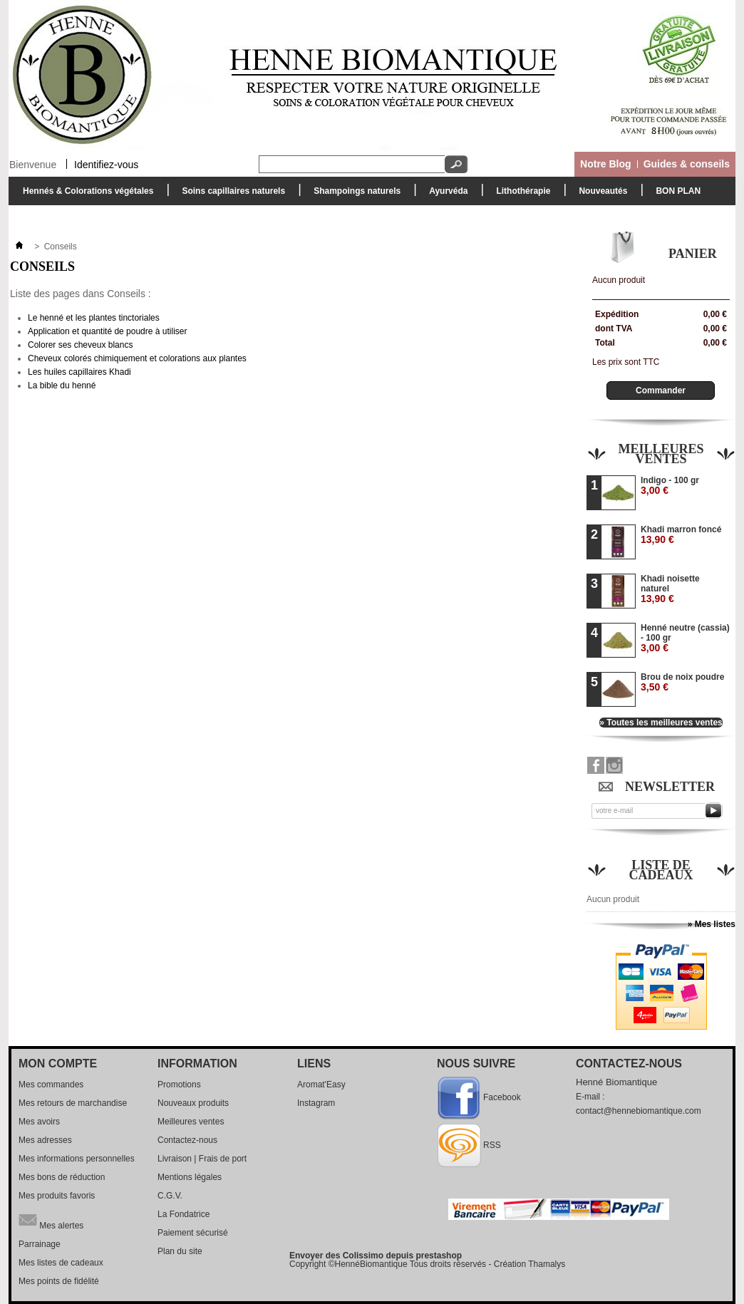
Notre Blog (605, 164)
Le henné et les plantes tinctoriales (94, 318)
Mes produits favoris (57, 1195)
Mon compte (58, 1063)
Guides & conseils (687, 164)
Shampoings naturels (353, 195)
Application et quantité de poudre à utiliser (107, 331)
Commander (661, 390)
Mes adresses (45, 1140)
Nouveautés (603, 191)
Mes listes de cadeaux (61, 1262)
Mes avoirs (39, 1121)
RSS (492, 1145)
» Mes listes (711, 924)
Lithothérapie (519, 195)
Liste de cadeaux (661, 870)
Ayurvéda (444, 195)
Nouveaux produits (193, 1103)
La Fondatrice (183, 1214)
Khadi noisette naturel (670, 589)
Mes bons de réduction (62, 1177)
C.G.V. (169, 1196)
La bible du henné (61, 385)
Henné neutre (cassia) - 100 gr (685, 638)
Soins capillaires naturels (230, 195)
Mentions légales (189, 1177)
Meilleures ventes (660, 454)
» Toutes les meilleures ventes (661, 723)
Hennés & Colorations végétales (84, 195)
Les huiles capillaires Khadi (79, 372)
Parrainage (40, 1244)
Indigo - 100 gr (670, 485)
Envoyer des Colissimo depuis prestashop (375, 1256)
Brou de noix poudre (682, 682)
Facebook (502, 1097)
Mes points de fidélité (59, 1281)
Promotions (179, 1085)
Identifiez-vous (106, 164)
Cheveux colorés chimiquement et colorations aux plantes (137, 358)
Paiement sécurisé (192, 1233)
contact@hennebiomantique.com (638, 1111)
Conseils (42, 266)
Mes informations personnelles (77, 1158)
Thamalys (546, 1264)
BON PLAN (678, 191)
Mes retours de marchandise (73, 1103)
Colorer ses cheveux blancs (80, 345)
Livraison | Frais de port (202, 1159)
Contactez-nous (187, 1140)
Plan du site (179, 1251)
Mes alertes (51, 1220)
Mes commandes (51, 1084)
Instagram (316, 1103)
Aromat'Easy (321, 1085)
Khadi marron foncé (681, 534)
